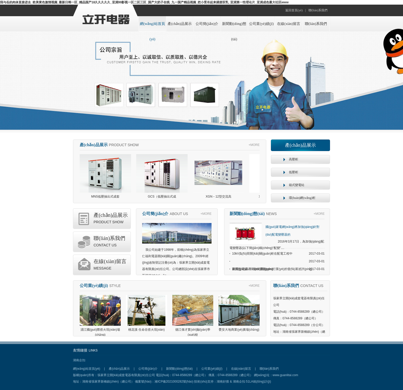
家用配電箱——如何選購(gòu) (252, 269)
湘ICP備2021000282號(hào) (173, 381)
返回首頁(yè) (294, 10)
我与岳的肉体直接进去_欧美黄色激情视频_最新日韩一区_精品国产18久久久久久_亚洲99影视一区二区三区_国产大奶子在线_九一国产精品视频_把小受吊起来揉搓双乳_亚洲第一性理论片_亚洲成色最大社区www (144, 2)
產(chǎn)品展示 (180, 24)
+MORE (254, 145)
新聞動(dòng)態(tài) (234, 27)
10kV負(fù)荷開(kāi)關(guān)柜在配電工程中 (262, 253)
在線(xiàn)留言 (288, 24)
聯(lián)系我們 (317, 10)
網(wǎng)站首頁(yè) (152, 27)
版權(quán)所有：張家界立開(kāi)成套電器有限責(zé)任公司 (114, 375)
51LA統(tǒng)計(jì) (258, 381)
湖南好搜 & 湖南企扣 (231, 381)
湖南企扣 (79, 360)
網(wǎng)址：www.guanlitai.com (276, 375)
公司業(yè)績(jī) (261, 24)
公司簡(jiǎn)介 (207, 24)
